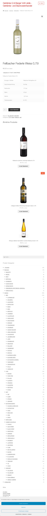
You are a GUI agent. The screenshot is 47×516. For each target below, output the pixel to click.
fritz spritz (9, 378)
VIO (8, 463)
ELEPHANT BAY (10, 408)
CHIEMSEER (10, 313)
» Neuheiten (6, 267)
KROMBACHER (10, 341)
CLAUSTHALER (10, 316)
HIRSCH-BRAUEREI (11, 332)
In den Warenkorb (14, 109)
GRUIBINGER (10, 327)
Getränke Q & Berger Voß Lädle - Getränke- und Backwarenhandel (17, 4)
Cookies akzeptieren (23, 503)
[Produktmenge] (5, 109)
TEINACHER (9, 461)
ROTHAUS (9, 350)
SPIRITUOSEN (9, 419)
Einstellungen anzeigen (24, 511)
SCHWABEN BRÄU (11, 357)
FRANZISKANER (10, 325)
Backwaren (6, 269)
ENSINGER (9, 433)
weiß (20, 117)
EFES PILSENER (10, 320)
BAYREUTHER (10, 304)
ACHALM (9, 424)
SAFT (7, 392)
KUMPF (9, 396)
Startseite (6, 10)
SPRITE (8, 417)
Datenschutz (24, 514)
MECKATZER (10, 343)
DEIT (8, 394)
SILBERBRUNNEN (11, 454)
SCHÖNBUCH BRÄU (11, 355)
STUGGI (9, 389)
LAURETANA (10, 442)
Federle (12, 117)
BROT (7, 276)
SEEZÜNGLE (10, 387)
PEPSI (8, 415)
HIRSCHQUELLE (10, 438)
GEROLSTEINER (10, 435)
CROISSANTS (8, 281)
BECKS (8, 306)
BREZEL (7, 274)
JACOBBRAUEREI (11, 336)
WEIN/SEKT (16, 10)
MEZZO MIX (10, 412)
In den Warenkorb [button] (23, 166)
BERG (8, 309)
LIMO (7, 371)
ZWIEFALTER (10, 369)
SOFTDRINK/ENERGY (10, 403)
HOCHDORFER (10, 334)
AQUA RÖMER (10, 426)
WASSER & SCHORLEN (11, 422)
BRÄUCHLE (9, 311)
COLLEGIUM (10, 470)
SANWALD (9, 352)
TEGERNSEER (10, 362)
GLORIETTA (9, 380)
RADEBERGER (10, 348)
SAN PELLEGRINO (11, 449)
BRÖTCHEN (8, 279)
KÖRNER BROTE (9, 286)
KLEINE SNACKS (9, 283)
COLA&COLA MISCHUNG (12, 406)
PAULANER (9, 346)
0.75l (10, 117)
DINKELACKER (10, 318)
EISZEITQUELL (10, 431)
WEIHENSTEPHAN (11, 364)
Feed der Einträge (6, 493)
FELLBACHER (11, 115)
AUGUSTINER (10, 302)
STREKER (9, 399)
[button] (42, 16)
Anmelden (5, 492)
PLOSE (8, 447)
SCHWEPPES (10, 385)
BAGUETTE (8, 272)
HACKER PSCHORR (11, 329)
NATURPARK (10, 445)
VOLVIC (9, 465)
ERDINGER (9, 323)
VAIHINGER (9, 401)
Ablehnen (23, 507)
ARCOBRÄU (10, 299)
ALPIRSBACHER (10, 297)
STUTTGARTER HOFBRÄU (13, 359)
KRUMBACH (10, 440)
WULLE (9, 366)
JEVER (8, 339)
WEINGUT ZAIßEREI (11, 479)
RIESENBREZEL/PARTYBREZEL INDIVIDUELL (15, 288)
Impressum (30, 514)
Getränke (11, 10)
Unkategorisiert (7, 482)
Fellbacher (17, 117)
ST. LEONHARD (10, 456)
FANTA (8, 410)
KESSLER (9, 475)
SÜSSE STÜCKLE (9, 290)
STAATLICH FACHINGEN (12, 459)
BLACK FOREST (10, 429)
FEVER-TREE (10, 376)
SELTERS (9, 452)
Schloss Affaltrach (11, 477)
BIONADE (9, 373)
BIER (7, 295)
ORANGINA (9, 382)
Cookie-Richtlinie (19, 514)
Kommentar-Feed (6, 495)
